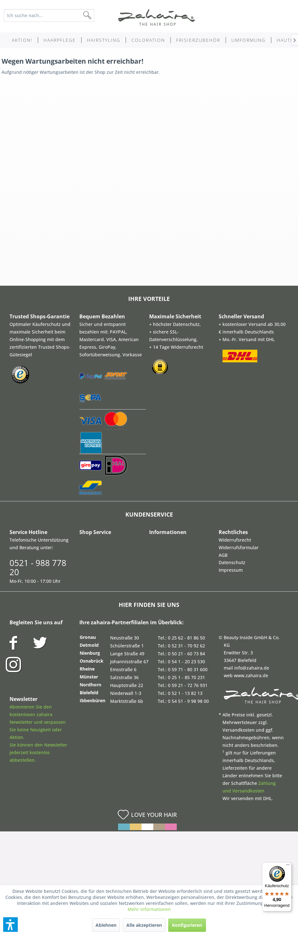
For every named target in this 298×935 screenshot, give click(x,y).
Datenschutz (232, 562)
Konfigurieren (187, 925)
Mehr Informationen (149, 909)
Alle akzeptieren (144, 925)
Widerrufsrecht (235, 540)
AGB (223, 555)
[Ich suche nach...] (49, 15)
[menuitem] (52, 15)
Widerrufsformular (239, 547)
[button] (10, 924)
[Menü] (288, 866)
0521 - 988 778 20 (38, 567)
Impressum (231, 570)
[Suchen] (97, 15)
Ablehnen (106, 925)
